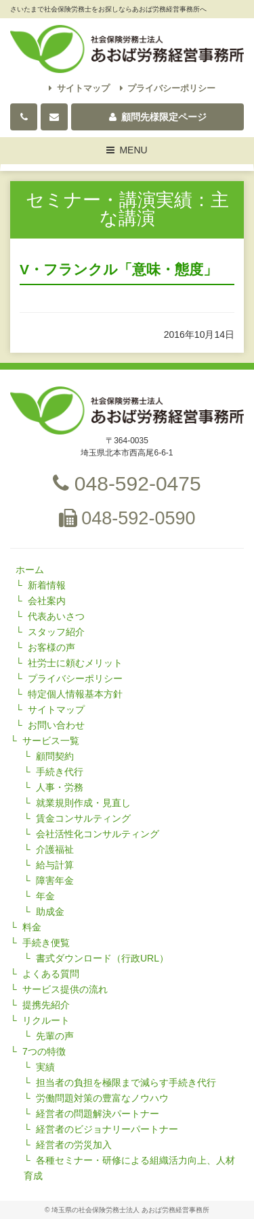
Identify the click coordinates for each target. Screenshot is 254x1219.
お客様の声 (51, 647)
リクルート (46, 1020)
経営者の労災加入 (74, 1144)
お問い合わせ (56, 725)
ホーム (30, 569)
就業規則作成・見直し (83, 802)
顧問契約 (55, 756)
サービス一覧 (50, 740)
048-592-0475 (126, 483)
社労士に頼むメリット (75, 662)
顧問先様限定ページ (158, 116)
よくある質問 (50, 973)
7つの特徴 (44, 1051)
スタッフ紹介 (56, 631)
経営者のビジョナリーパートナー (107, 1129)
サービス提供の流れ (65, 989)
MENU (127, 152)
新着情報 (47, 585)
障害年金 (55, 880)
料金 (31, 927)
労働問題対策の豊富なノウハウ (102, 1098)
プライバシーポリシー (168, 88)
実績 (45, 1067)
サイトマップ (79, 88)
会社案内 (47, 600)
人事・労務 (59, 787)
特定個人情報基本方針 (75, 694)
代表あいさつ (56, 616)
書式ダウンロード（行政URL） (102, 958)
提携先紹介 (46, 1004)
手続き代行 (59, 771)
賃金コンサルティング (83, 818)
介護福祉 (55, 849)
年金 (45, 896)
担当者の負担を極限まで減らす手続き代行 (126, 1082)
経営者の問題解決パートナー (97, 1113)
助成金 (50, 911)
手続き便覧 (46, 942)
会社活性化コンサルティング (97, 833)
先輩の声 (55, 1035)
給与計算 (55, 865)
